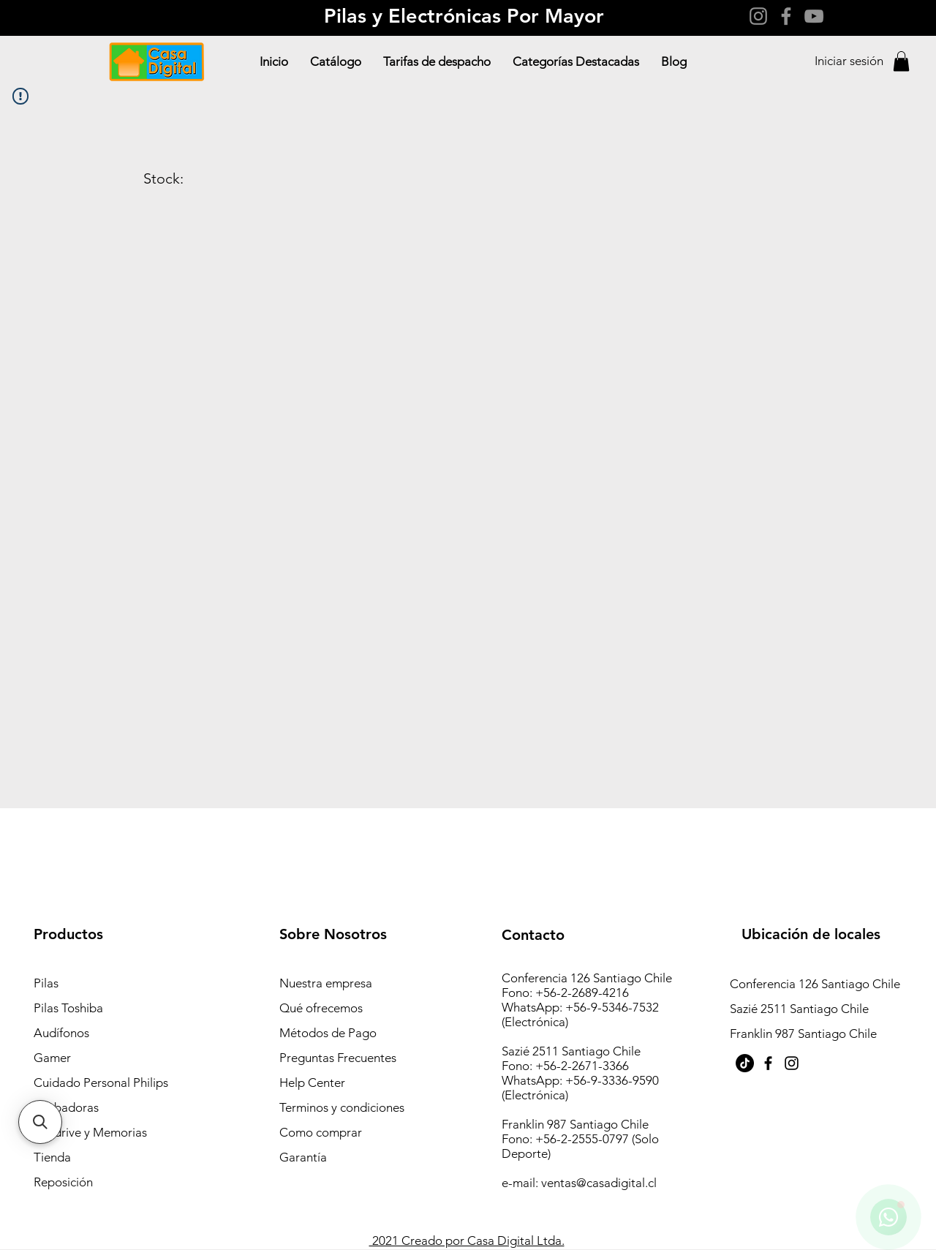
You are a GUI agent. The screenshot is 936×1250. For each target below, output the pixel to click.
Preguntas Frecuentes (337, 1057)
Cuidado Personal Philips (101, 1082)
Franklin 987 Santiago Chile (803, 1033)
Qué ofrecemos (321, 1008)
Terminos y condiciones (341, 1107)
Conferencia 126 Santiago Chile (816, 983)
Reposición (63, 1182)
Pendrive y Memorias (90, 1132)
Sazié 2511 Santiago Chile (799, 1008)
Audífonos (61, 1032)
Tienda (52, 1157)
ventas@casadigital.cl (599, 1182)
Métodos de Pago (328, 1032)
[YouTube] (814, 16)
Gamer (52, 1057)
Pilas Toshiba (68, 1008)
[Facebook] (786, 16)
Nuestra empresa (325, 983)
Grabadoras (66, 1107)
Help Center (312, 1082)
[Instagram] (758, 16)
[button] (901, 61)
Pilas (46, 983)
